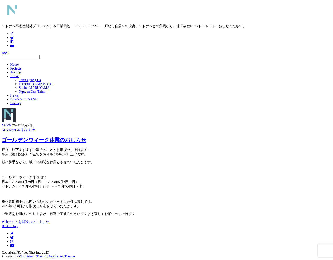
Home (14, 64)
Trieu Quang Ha (30, 80)
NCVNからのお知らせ (18, 130)
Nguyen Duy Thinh (32, 91)
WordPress (26, 256)
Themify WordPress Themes (55, 256)
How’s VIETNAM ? (24, 99)
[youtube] (12, 45)
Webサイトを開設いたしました (25, 222)
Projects (15, 68)
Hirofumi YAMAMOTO (35, 84)
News (14, 95)
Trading (15, 72)
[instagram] (12, 41)
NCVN (6, 125)
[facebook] (12, 34)
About (14, 76)
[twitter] (12, 37)
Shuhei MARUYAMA (34, 87)
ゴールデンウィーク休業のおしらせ (44, 140)
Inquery (15, 103)
